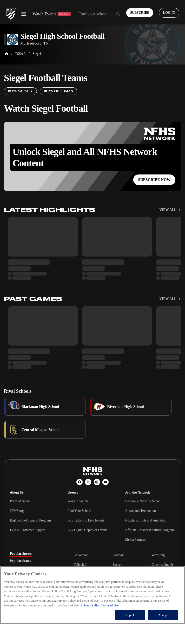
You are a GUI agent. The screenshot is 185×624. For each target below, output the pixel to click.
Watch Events (52, 14)
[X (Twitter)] (88, 482)
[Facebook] (79, 482)
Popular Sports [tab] (21, 553)
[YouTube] (105, 482)
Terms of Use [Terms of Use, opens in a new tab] (109, 605)
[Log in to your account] (169, 13)
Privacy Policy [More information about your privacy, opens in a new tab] (90, 605)
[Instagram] (97, 482)
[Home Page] (6, 54)
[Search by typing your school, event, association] (99, 14)
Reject (129, 615)
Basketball (80, 555)
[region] (92, 595)
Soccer (117, 564)
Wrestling (158, 555)
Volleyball (80, 564)
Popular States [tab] (20, 561)
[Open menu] (24, 14)
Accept (163, 615)
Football (118, 555)
